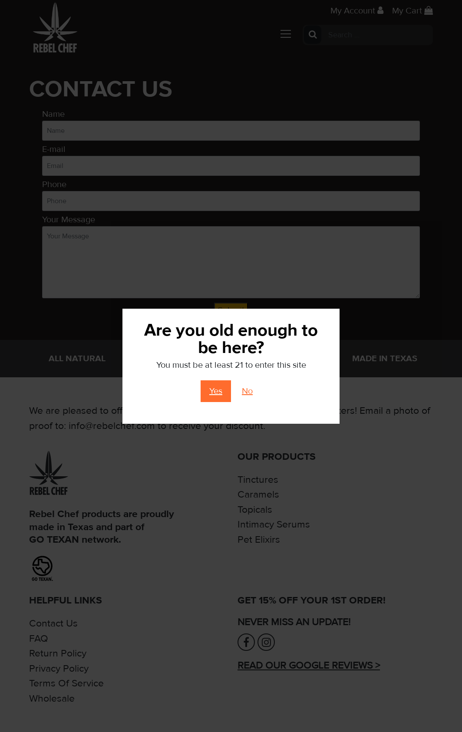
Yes (215, 391)
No (247, 391)
